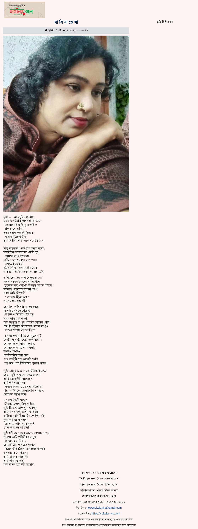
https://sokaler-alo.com (106, 513)
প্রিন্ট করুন (165, 22)
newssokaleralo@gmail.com (104, 508)
